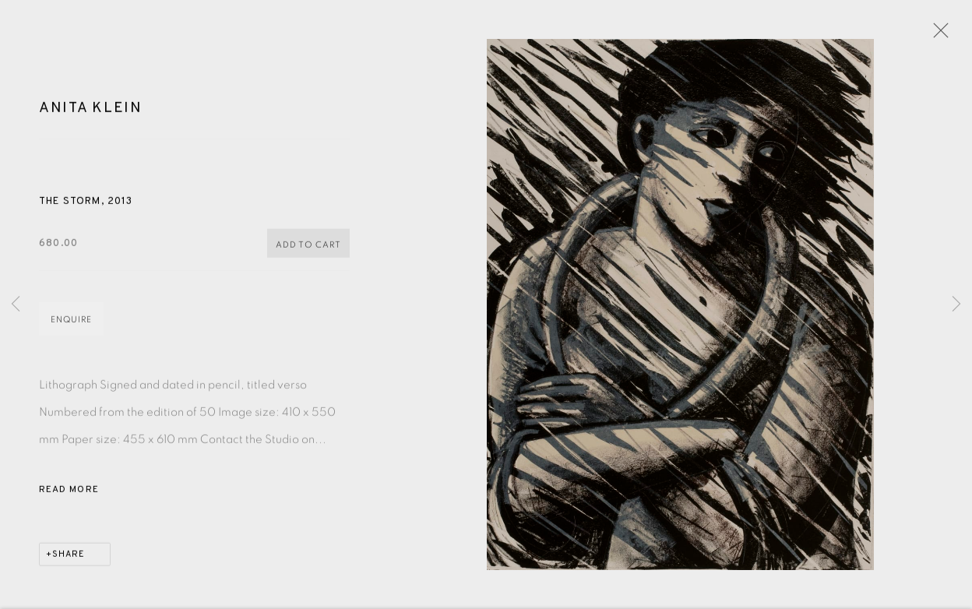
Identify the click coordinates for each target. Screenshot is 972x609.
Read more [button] (69, 491)
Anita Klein (91, 109)
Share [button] (68, 556)
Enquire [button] (71, 321)
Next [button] (956, 304)
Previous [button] (15, 304)
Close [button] (937, 35)
